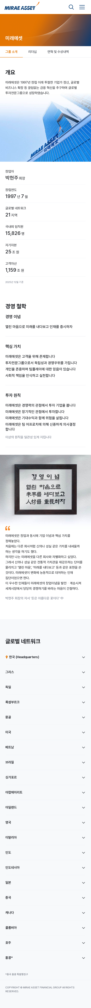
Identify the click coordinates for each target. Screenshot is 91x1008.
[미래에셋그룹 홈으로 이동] (22, 7)
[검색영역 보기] (71, 7)
